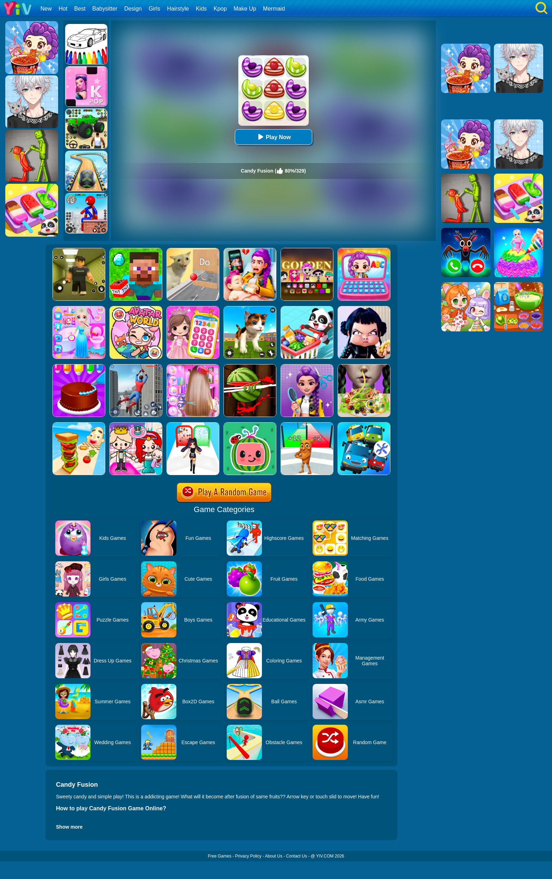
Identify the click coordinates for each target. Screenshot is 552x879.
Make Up (245, 9)
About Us (273, 856)
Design (133, 9)
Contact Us (296, 856)
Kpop (220, 9)
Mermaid (274, 9)
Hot (62, 9)
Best (80, 9)
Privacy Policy (248, 856)
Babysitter (104, 9)
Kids (201, 9)
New (46, 9)
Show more (69, 827)
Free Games (219, 856)
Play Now (273, 136)
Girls (154, 9)
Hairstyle (178, 9)
